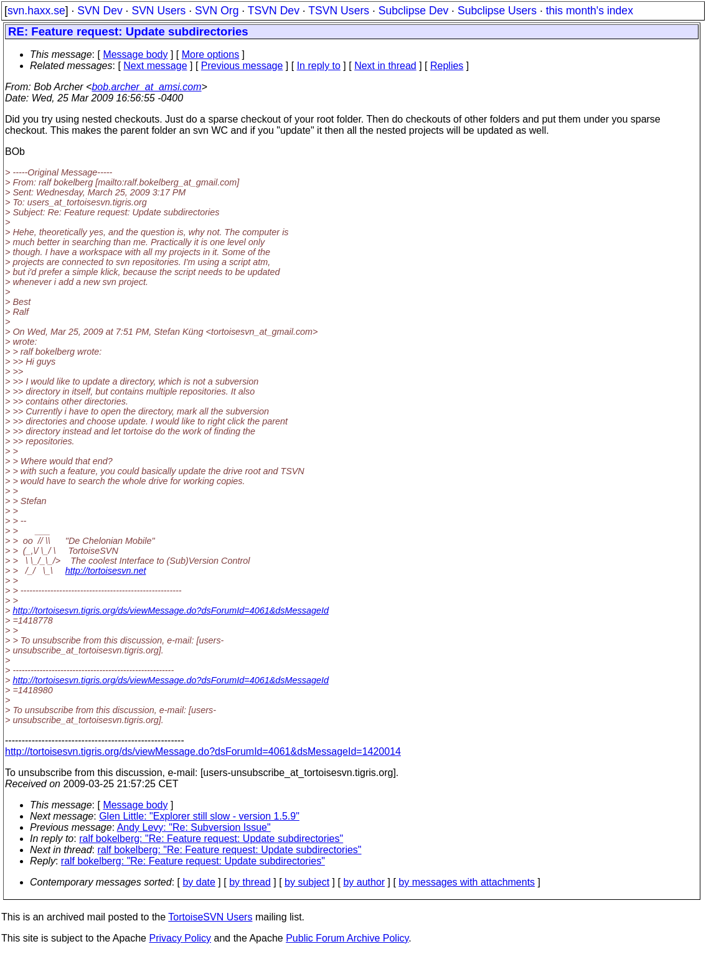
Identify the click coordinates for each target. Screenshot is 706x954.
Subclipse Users (497, 10)
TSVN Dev (273, 10)
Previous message (242, 65)
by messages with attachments (466, 882)
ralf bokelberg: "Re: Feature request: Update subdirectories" (211, 838)
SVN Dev (99, 10)
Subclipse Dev (413, 10)
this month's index (589, 10)
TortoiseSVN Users (210, 917)
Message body (135, 54)
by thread (250, 882)
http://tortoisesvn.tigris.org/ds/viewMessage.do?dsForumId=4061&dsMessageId (170, 610)
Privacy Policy (180, 938)
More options (211, 54)
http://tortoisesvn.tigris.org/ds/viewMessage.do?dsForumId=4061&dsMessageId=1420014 (203, 751)
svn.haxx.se (36, 10)
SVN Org (216, 10)
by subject (307, 882)
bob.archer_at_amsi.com (146, 87)
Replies (446, 65)
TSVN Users (338, 10)
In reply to (319, 65)
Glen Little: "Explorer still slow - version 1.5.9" (199, 816)
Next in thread (385, 65)
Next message (155, 65)
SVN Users (158, 10)
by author (364, 882)
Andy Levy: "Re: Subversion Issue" (194, 827)
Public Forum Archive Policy (347, 938)
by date (198, 882)
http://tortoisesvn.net (105, 571)
